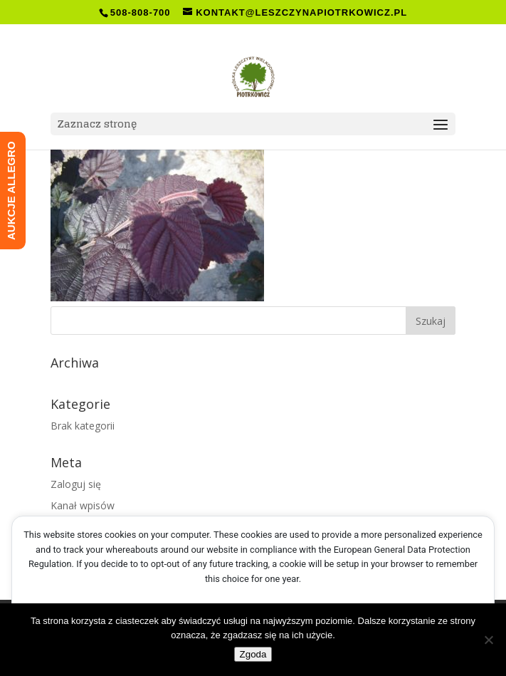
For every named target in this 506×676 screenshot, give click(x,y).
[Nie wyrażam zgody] (488, 640)
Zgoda (253, 654)
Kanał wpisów (83, 505)
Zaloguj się (76, 484)
